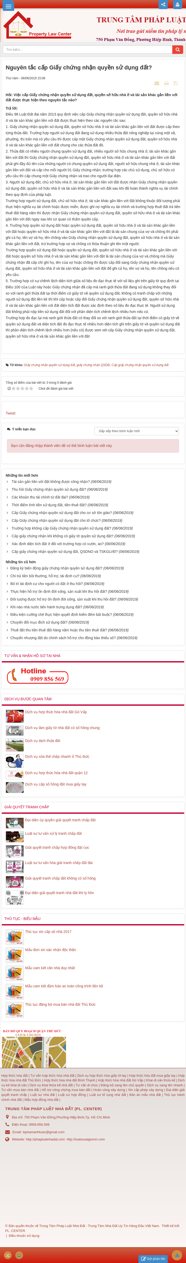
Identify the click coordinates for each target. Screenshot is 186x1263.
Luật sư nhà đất (42, 1095)
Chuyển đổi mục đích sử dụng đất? (39, 622)
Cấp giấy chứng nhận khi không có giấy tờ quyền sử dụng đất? (62, 536)
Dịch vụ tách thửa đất (42, 741)
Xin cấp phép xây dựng (145, 1090)
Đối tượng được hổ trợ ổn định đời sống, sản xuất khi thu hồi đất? (63, 599)
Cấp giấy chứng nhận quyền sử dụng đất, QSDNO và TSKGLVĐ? (65, 552)
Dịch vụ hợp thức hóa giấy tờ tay (101, 1076)
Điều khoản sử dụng (24, 1236)
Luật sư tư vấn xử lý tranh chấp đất (53, 833)
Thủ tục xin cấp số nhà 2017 (48, 932)
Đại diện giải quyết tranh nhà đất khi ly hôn (59, 893)
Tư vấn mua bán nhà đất (20, 1090)
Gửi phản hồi (153, 1259)
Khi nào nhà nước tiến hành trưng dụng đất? (46, 607)
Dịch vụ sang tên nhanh (165, 1085)
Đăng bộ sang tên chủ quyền (123, 1085)
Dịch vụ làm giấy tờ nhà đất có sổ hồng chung (62, 728)
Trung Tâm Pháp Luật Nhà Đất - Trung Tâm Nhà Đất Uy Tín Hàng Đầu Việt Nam (99, 1226)
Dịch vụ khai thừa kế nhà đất (51, 1085)
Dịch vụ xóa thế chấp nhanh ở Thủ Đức (57, 756)
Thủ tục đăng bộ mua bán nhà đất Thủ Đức (60, 1004)
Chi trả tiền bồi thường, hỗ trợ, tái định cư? (45, 576)
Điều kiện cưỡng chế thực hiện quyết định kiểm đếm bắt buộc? (61, 614)
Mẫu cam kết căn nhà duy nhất (50, 968)
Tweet (10, 413)
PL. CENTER (15, 1231)
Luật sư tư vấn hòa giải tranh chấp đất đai (58, 863)
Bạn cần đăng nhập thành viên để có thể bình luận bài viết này (61, 446)
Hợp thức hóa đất (14, 1076)
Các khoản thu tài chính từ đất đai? (40, 497)
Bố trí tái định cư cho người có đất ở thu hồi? (46, 584)
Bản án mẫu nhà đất (145, 1095)
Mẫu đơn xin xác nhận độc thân (50, 950)
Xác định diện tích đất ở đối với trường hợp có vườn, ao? (58, 544)
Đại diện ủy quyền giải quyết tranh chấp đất (60, 820)
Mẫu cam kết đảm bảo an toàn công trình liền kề (64, 986)
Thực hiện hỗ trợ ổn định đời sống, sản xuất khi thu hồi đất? (58, 591)
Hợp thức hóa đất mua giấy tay (152, 1076)
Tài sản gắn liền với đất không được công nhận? (51, 482)
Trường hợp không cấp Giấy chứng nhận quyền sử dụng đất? (61, 528)
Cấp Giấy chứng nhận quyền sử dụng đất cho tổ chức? (56, 520)
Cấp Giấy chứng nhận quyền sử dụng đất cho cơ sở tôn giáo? (62, 513)
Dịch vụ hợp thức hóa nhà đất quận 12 (56, 773)
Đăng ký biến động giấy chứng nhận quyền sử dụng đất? (56, 568)
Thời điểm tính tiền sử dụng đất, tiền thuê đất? (49, 505)
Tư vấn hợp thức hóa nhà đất (52, 1076)
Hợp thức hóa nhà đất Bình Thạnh (70, 1080)
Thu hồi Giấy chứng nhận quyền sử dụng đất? (49, 489)
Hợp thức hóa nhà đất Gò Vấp (120, 1080)
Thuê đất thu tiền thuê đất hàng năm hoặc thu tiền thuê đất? (58, 630)
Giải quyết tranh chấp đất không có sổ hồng (60, 878)
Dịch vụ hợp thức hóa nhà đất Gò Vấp (56, 712)
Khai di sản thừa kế (160, 1080)
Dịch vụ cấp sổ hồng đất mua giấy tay (56, 784)
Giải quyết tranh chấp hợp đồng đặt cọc (57, 847)
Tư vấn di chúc (87, 1085)
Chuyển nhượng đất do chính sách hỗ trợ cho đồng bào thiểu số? (63, 638)
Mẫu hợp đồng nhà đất (41, 1100)
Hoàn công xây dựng (109, 1090)
